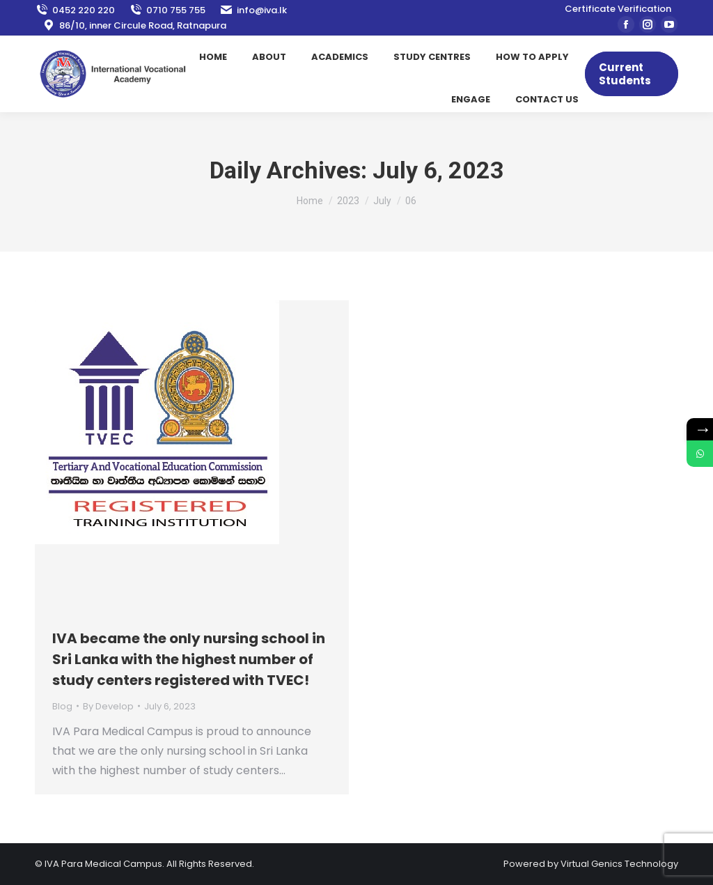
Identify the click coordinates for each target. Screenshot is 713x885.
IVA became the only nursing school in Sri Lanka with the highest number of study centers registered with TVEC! (188, 659)
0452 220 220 (75, 10)
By (108, 706)
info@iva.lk (253, 10)
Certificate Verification (618, 8)
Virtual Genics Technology (619, 863)
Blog (62, 706)
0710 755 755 (167, 10)
